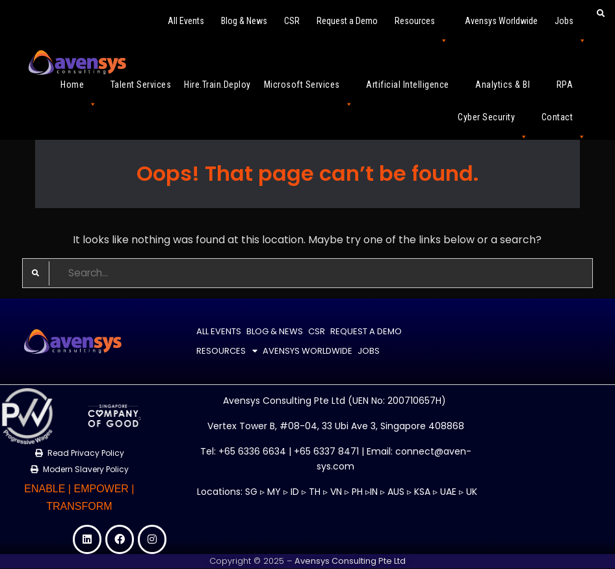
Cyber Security (493, 122)
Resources (421, 26)
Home (79, 90)
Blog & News (244, 21)
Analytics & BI (509, 90)
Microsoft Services (309, 90)
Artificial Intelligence (414, 90)
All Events (186, 21)
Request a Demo (347, 21)
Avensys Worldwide (501, 21)
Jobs (570, 26)
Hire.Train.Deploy (217, 84)
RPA (571, 90)
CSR (292, 21)
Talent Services (141, 84)
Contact (564, 122)
